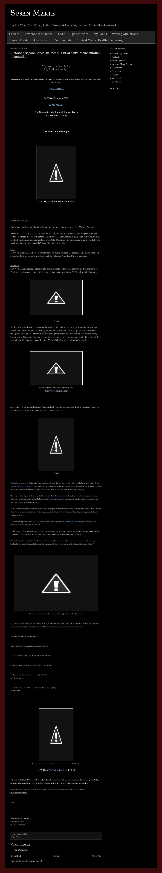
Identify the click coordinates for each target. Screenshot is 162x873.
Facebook (37, 525)
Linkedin (116, 57)
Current (14, 34)
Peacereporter (79, 522)
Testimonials (62, 40)
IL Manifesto (67, 522)
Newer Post (16, 856)
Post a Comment (21, 850)
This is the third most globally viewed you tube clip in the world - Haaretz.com (56, 614)
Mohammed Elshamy (56, 89)
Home (56, 856)
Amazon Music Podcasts (122, 64)
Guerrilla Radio (23, 525)
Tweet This (15, 837)
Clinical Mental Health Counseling (100, 40)
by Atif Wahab (56, 105)
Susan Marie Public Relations (20, 818)
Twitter (115, 75)
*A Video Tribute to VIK (56, 98)
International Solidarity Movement (22, 486)
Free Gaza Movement (58, 496)
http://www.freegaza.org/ (56, 390)
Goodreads (116, 78)
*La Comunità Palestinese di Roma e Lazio (56, 112)
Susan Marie (32, 13)
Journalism (41, 40)
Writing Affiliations (125, 34)
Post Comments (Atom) (32, 861)
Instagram (116, 71)
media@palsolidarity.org (18, 793)
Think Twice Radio (17, 822)
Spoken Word (79, 34)
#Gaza (50, 79)
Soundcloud (117, 67)
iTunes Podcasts (119, 60)
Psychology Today (120, 53)
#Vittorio (14, 79)
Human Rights (19, 40)
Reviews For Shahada (39, 34)
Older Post (96, 856)
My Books (100, 34)
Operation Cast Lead (56, 499)
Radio (61, 34)
